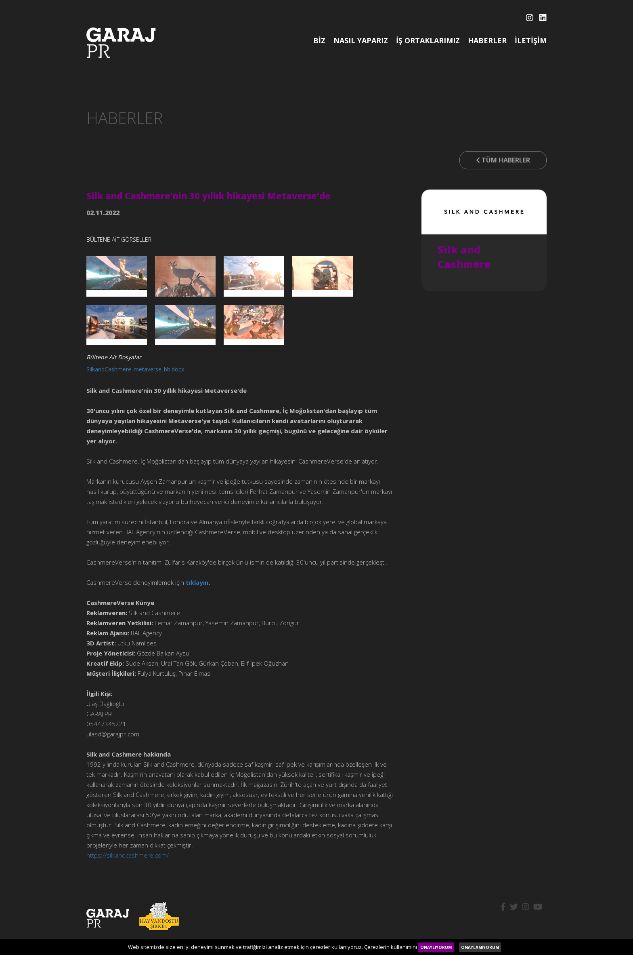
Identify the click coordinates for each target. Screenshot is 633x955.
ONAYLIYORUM (436, 947)
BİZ (319, 40)
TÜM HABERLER (503, 160)
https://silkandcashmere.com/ (127, 855)
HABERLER (487, 40)
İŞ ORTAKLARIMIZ (428, 40)
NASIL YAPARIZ (360, 40)
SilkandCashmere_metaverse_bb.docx (135, 369)
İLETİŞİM (531, 40)
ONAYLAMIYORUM (480, 947)
